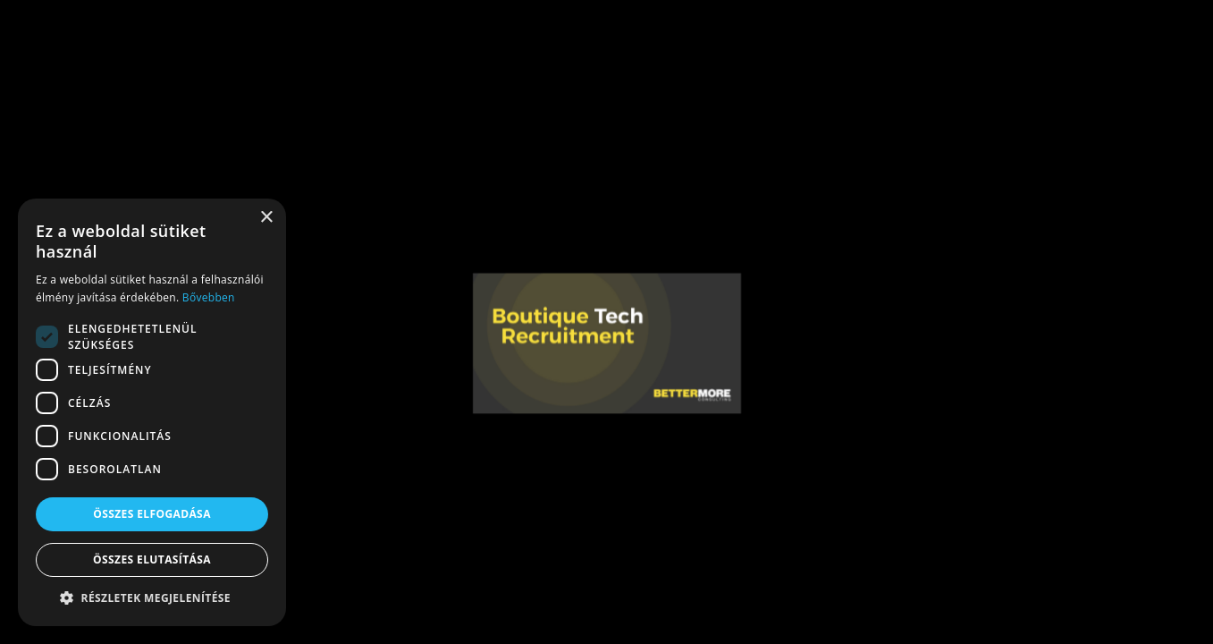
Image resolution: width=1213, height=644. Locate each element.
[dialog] (152, 412)
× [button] (266, 218)
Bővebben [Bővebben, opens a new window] (208, 297)
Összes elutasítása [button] (152, 559)
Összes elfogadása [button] (152, 513)
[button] (152, 598)
